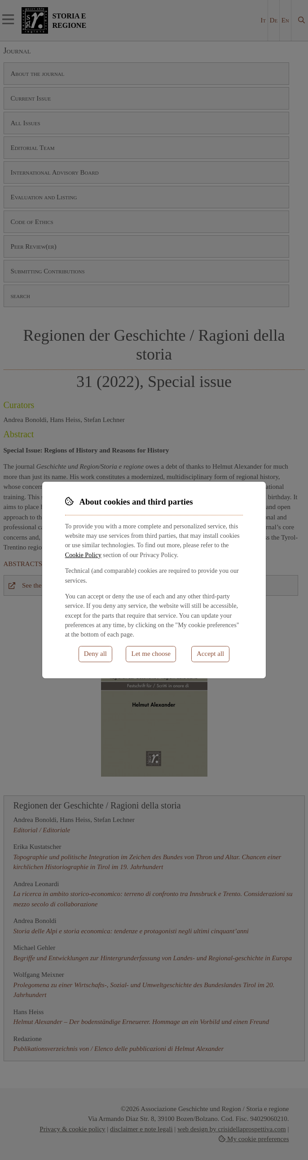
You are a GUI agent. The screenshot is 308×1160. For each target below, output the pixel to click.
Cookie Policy (83, 554)
